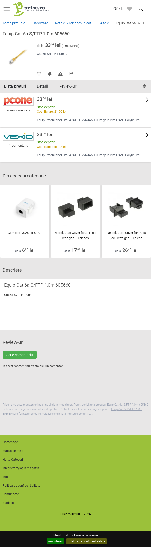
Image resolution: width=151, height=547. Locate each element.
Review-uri (68, 86)
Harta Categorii (13, 459)
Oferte (118, 8)
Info (5, 477)
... (66, 54)
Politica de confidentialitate (86, 541)
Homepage (10, 442)
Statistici (8, 503)
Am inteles (55, 541)
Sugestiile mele (13, 451)
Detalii (42, 86)
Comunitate (11, 494)
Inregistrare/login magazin (21, 468)
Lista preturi (15, 86)
